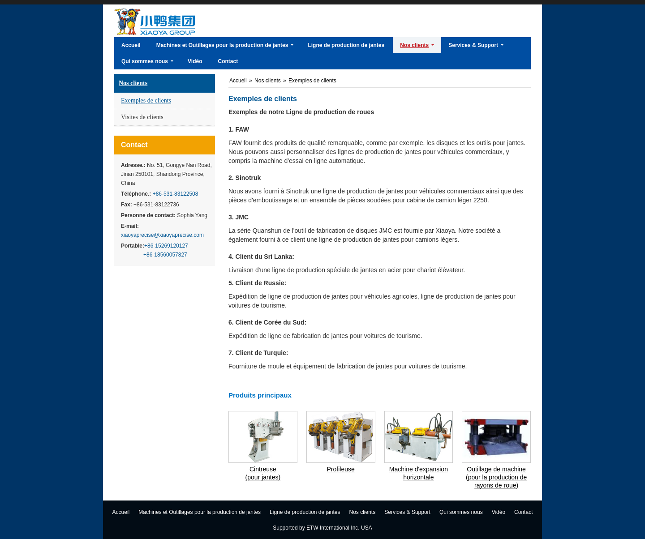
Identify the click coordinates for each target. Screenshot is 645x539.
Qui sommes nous (461, 512)
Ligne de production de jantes (305, 512)
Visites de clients (142, 117)
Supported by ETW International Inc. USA (322, 528)
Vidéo (498, 512)
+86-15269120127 (166, 246)
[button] (225, 45)
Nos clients (133, 83)
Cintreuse (262, 473)
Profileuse (340, 469)
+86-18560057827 (165, 255)
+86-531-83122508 (174, 194)
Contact (134, 145)
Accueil (238, 80)
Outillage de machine (496, 477)
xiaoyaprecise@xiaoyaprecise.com (162, 235)
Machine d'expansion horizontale (418, 473)
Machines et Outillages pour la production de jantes (199, 512)
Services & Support (407, 512)
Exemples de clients (146, 100)
